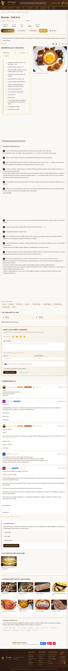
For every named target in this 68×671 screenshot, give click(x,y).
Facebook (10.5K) (63, 657)
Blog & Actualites (41, 661)
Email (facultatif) (39, 355)
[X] (59, 44)
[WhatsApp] (62, 44)
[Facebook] (53, 44)
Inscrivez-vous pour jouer (11, 545)
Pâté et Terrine (20, 12)
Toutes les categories (30, 655)
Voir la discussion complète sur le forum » (11, 516)
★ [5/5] (25, 21)
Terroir (18, 8)
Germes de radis (36, 304)
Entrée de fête (5, 307)
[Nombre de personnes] (15, 53)
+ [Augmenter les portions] (18, 53)
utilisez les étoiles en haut (18, 352)
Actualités (30, 8)
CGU (49, 661)
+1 (33, 387)
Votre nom (5, 355)
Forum (36, 8)
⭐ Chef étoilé (20, 387)
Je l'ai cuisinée (20, 30)
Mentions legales (52, 658)
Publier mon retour (10, 372)
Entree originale (47, 304)
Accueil (4, 8)
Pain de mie (19, 304)
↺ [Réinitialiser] (27, 52)
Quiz (49, 8)
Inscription (50, 663)
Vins (23, 8)
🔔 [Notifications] (62, 3)
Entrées (13, 12)
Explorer (43, 8)
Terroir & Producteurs (41, 657)
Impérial (6, 55)
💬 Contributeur (17, 401)
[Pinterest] (56, 44)
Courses (43, 30)
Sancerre (39, 624)
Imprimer (53, 30)
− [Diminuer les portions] (11, 53)
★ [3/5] (20, 21)
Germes (27, 304)
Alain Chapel (8, 532)
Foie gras (10, 304)
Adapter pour (6, 52)
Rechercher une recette (31, 659)
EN (66, 3)
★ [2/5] (18, 21)
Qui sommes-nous (52, 654)
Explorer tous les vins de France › (10, 322)
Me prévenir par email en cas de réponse (14, 368)
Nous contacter (51, 656)
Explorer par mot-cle (31, 663)
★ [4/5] (23, 21)
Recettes (11, 8)
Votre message (7, 341)
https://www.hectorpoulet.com (9, 437)
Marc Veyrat (7, 536)
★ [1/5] (16, 21)
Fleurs (14, 307)
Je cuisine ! (7, 31)
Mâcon (31, 624)
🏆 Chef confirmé (28, 387)
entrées (5, 624)
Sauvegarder (33, 30)
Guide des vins (42, 654)
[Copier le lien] (65, 44)
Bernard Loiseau (8, 540)
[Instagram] (49, 643)
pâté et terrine (44, 623)
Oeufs (4, 304)
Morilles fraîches (57, 304)
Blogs (53, 8)
